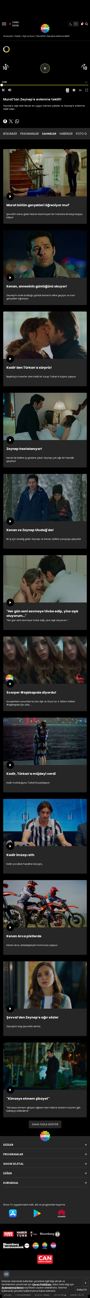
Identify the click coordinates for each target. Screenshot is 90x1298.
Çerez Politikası (41, 1284)
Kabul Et (82, 1290)
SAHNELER (49, 134)
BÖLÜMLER (10, 134)
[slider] (45, 85)
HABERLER (66, 134)
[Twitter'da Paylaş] (11, 121)
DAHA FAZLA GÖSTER (45, 1124)
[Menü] (4, 23)
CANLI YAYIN (13, 24)
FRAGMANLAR (29, 134)
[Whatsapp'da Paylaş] (17, 121)
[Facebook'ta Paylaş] (5, 121)
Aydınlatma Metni (13, 1287)
